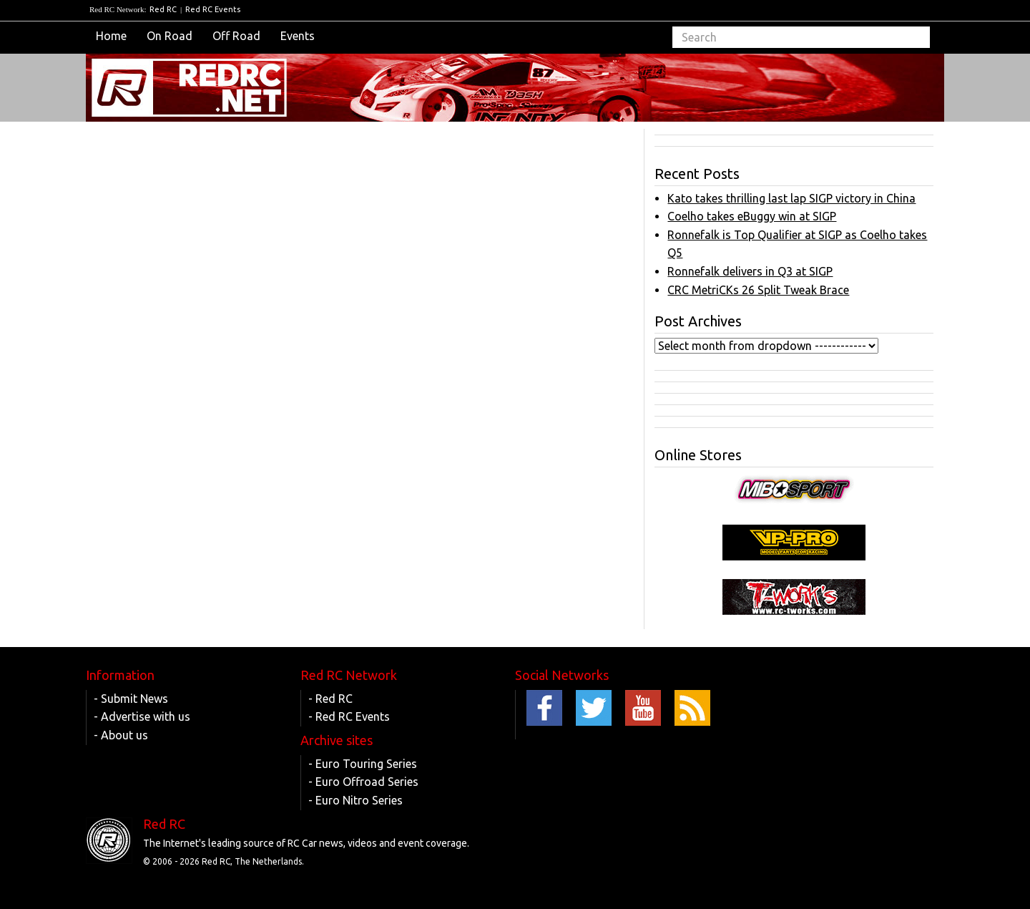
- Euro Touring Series (362, 763)
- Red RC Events (349, 716)
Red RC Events (212, 9)
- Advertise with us (142, 716)
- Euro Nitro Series (355, 800)
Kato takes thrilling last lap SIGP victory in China (791, 198)
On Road (169, 35)
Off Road (236, 35)
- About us (121, 735)
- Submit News (131, 698)
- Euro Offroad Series (363, 781)
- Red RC (330, 698)
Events (297, 35)
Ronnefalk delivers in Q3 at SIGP (750, 271)
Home (111, 35)
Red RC (163, 9)
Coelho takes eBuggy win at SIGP (751, 216)
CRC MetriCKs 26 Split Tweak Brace (758, 289)
